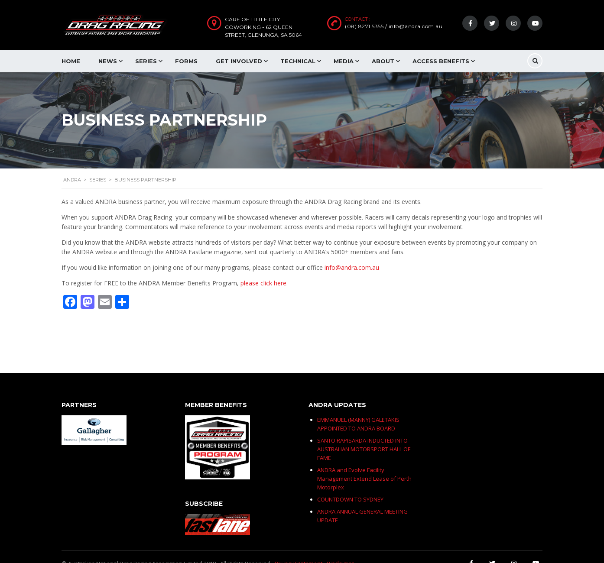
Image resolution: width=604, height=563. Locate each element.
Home (71, 61)
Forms (186, 61)
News (107, 61)
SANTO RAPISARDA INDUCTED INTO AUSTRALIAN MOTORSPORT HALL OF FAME (363, 449)
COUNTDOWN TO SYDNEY (350, 499)
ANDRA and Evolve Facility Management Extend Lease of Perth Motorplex (364, 478)
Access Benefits (440, 61)
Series (146, 61)
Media (344, 61)
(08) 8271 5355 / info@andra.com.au (393, 26)
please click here (263, 283)
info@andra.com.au (352, 267)
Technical (297, 61)
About (383, 61)
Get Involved (239, 61)
